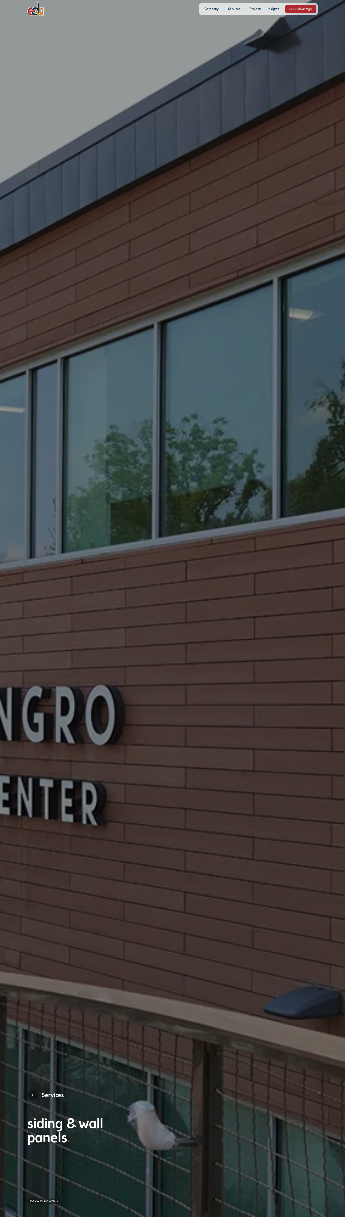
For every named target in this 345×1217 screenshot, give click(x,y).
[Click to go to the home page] (35, 9)
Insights (273, 9)
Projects (256, 9)
